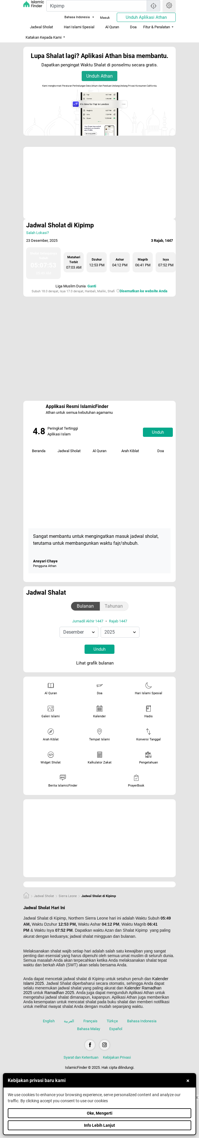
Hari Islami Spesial (79, 27)
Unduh (158, 432)
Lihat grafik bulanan (99, 663)
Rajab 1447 (118, 621)
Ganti (91, 286)
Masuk (105, 18)
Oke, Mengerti (99, 1113)
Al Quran (112, 27)
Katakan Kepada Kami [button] (44, 37)
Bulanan (85, 606)
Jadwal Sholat (41, 27)
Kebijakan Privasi (117, 1057)
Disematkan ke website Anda (143, 291)
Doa (133, 27)
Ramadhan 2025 (59, 992)
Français (90, 1021)
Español (115, 1029)
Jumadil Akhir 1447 (87, 621)
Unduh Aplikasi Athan (146, 17)
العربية (69, 1021)
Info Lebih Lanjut (99, 1125)
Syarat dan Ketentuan (81, 1057)
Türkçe (112, 1021)
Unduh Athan (99, 76)
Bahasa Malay (88, 1029)
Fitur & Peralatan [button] (156, 27)
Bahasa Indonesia (74, 17)
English (49, 1021)
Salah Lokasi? (37, 233)
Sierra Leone (68, 896)
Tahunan (114, 606)
